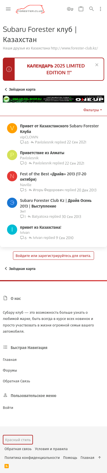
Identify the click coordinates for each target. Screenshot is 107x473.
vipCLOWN (29, 137)
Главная (10, 359)
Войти (8, 407)
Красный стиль (18, 439)
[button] (8, 9)
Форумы (10, 370)
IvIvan (25, 232)
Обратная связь (16, 381)
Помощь (70, 457)
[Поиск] (91, 9)
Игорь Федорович (48, 190)
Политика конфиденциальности (32, 457)
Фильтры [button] (91, 110)
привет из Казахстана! (40, 227)
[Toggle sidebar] (100, 9)
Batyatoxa (40, 217)
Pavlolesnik (44, 142)
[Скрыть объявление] (96, 65)
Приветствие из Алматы (42, 152)
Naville (26, 184)
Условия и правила (51, 448)
